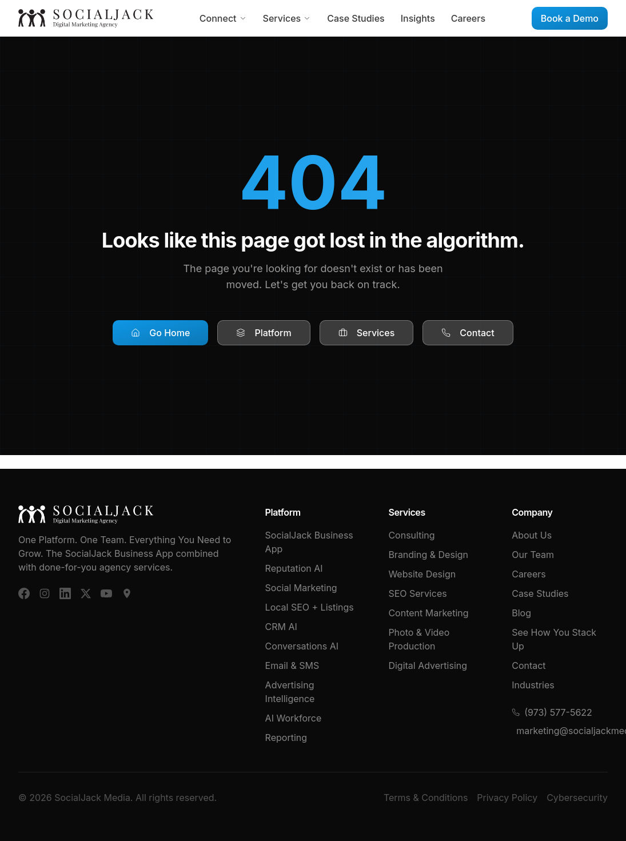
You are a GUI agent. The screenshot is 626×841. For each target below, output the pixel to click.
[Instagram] (44, 593)
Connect (223, 18)
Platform (263, 332)
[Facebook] (24, 593)
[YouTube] (106, 593)
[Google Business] (127, 593)
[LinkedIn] (65, 593)
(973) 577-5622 (552, 712)
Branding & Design (428, 554)
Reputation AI (294, 568)
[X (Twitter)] (85, 593)
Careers (468, 18)
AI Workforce (293, 718)
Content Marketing (428, 613)
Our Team (533, 554)
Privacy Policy (507, 797)
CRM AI (281, 626)
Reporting (286, 737)
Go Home (160, 332)
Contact (467, 332)
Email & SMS (292, 665)
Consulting (411, 535)
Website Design (422, 574)
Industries (533, 685)
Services (287, 18)
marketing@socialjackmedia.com (562, 730)
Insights (418, 18)
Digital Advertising (427, 665)
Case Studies (355, 18)
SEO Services (417, 593)
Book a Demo (570, 18)
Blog (521, 613)
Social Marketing (301, 587)
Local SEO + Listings (309, 607)
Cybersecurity (577, 797)
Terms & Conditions (426, 797)
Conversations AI (301, 646)
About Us (532, 535)
